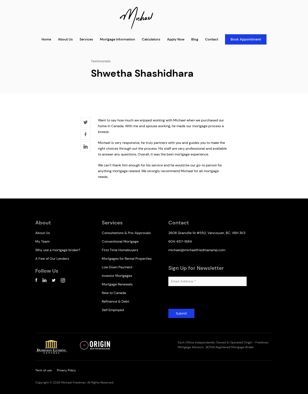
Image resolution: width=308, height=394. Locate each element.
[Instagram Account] (63, 281)
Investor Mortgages (117, 275)
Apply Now (175, 39)
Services (86, 39)
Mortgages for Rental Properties (127, 258)
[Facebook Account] (36, 281)
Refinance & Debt (115, 301)
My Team (42, 241)
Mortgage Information (117, 39)
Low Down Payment (117, 267)
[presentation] (200, 299)
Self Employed (113, 310)
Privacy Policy (66, 370)
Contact (211, 39)
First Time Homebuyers (120, 250)
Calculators (151, 39)
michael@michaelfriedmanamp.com (196, 250)
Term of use (43, 370)
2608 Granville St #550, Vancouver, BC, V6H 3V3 (206, 233)
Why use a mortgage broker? (57, 250)
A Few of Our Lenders (52, 258)
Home (46, 39)
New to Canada (114, 293)
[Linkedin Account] (44, 281)
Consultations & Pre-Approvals (126, 233)
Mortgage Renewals (117, 284)
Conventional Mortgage (120, 241)
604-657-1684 (180, 241)
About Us (65, 39)
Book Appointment (246, 39)
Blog (194, 39)
